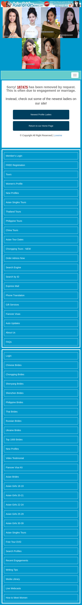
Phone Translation (15, 295)
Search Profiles (14, 551)
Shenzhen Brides (15, 393)
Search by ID (12, 276)
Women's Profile (14, 183)
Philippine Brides (14, 402)
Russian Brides (13, 421)
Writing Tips (12, 569)
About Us (10, 332)
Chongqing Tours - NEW (18, 249)
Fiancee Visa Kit (14, 467)
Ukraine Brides (13, 430)
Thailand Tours (13, 211)
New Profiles (12, 193)
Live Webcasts (13, 588)
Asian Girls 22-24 (15, 504)
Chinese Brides (14, 365)
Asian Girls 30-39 (15, 523)
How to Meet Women (16, 597)
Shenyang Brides (15, 383)
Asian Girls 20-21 (15, 495)
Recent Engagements (17, 560)
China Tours (12, 230)
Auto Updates (13, 323)
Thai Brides (12, 411)
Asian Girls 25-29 (15, 514)
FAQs (9, 342)
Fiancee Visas (13, 314)
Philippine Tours (14, 221)
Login (8, 355)
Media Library (13, 579)
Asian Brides (12, 476)
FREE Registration (15, 165)
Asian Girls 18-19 (15, 486)
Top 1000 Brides (14, 439)
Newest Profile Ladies (41, 114)
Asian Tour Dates (14, 239)
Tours (8, 174)
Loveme (58, 135)
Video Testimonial (15, 458)
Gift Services (12, 304)
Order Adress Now (15, 258)
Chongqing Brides (15, 374)
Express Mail (12, 286)
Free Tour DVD (13, 542)
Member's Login (14, 155)
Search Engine (13, 267)
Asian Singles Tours (16, 202)
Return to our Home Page (41, 126)
